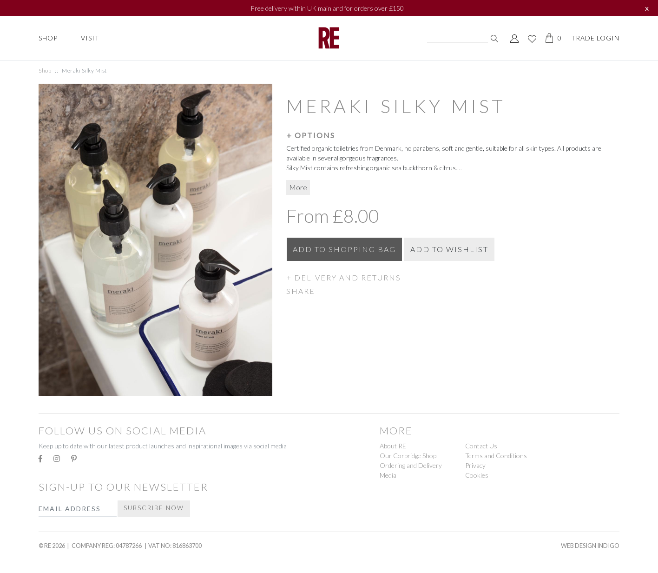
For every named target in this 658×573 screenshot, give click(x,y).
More (298, 187)
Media (388, 475)
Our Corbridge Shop (408, 456)
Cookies (476, 475)
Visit (90, 38)
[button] (452, 135)
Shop (48, 38)
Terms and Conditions (496, 456)
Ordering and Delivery (411, 465)
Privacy (475, 465)
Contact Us (481, 446)
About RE (393, 446)
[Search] (457, 38)
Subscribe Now (154, 508)
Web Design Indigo (590, 545)
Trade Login (595, 38)
